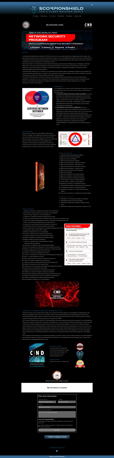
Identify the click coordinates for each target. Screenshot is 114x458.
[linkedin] (57, 451)
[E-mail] (56, 407)
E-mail (40, 404)
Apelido (60, 399)
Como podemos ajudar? (45, 410)
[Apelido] (66, 402)
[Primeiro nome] (46, 402)
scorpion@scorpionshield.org (57, 448)
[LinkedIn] (92, 4)
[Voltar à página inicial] (57, 437)
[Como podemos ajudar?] (57, 414)
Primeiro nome (42, 399)
